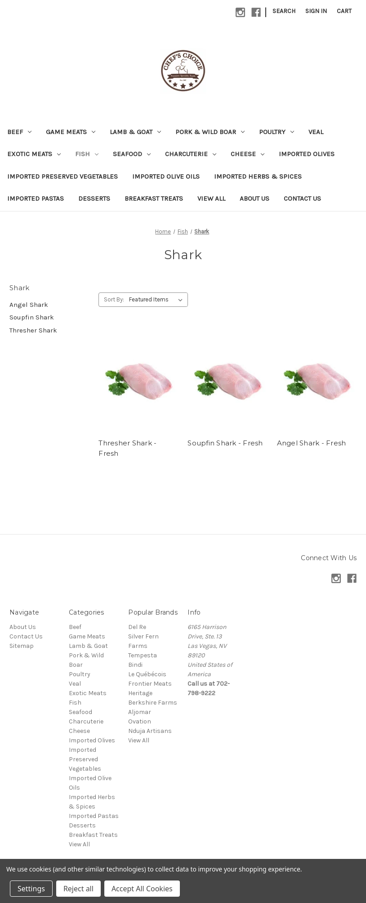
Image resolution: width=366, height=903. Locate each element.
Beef (19, 132)
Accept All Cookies (142, 889)
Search (283, 11)
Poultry (276, 132)
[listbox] (157, 299)
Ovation (139, 721)
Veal (315, 132)
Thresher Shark (33, 330)
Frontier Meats (150, 683)
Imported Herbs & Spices (258, 176)
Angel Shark (28, 305)
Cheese (247, 154)
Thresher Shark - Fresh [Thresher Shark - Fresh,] (127, 448)
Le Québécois (147, 674)
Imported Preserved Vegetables (62, 176)
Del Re (137, 627)
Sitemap (21, 646)
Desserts (94, 198)
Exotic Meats (34, 154)
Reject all (78, 889)
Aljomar (139, 712)
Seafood (132, 154)
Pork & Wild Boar (210, 132)
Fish (86, 154)
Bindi (135, 665)
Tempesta (142, 655)
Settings (31, 889)
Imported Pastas (35, 198)
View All (211, 198)
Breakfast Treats (154, 198)
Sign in (316, 11)
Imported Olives (307, 154)
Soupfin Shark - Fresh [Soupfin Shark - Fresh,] (225, 443)
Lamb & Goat (135, 132)
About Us (254, 198)
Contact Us (302, 198)
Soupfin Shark (31, 317)
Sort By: (114, 299)
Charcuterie (190, 154)
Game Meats (70, 132)
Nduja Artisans (150, 731)
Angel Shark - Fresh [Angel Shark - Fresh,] (311, 443)
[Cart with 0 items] (344, 11)
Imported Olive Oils (166, 176)
